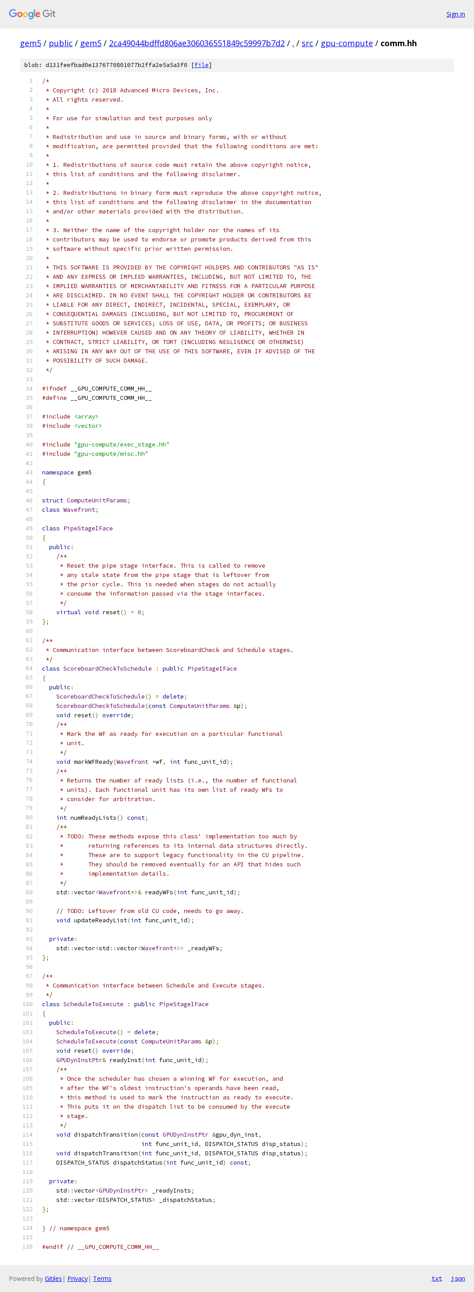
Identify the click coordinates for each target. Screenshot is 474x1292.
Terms (102, 1278)
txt (436, 1278)
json (458, 1278)
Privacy (77, 1278)
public (61, 43)
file (201, 65)
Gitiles (53, 1278)
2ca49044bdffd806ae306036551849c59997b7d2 (197, 43)
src (307, 43)
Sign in (456, 14)
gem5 (30, 43)
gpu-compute (347, 43)
